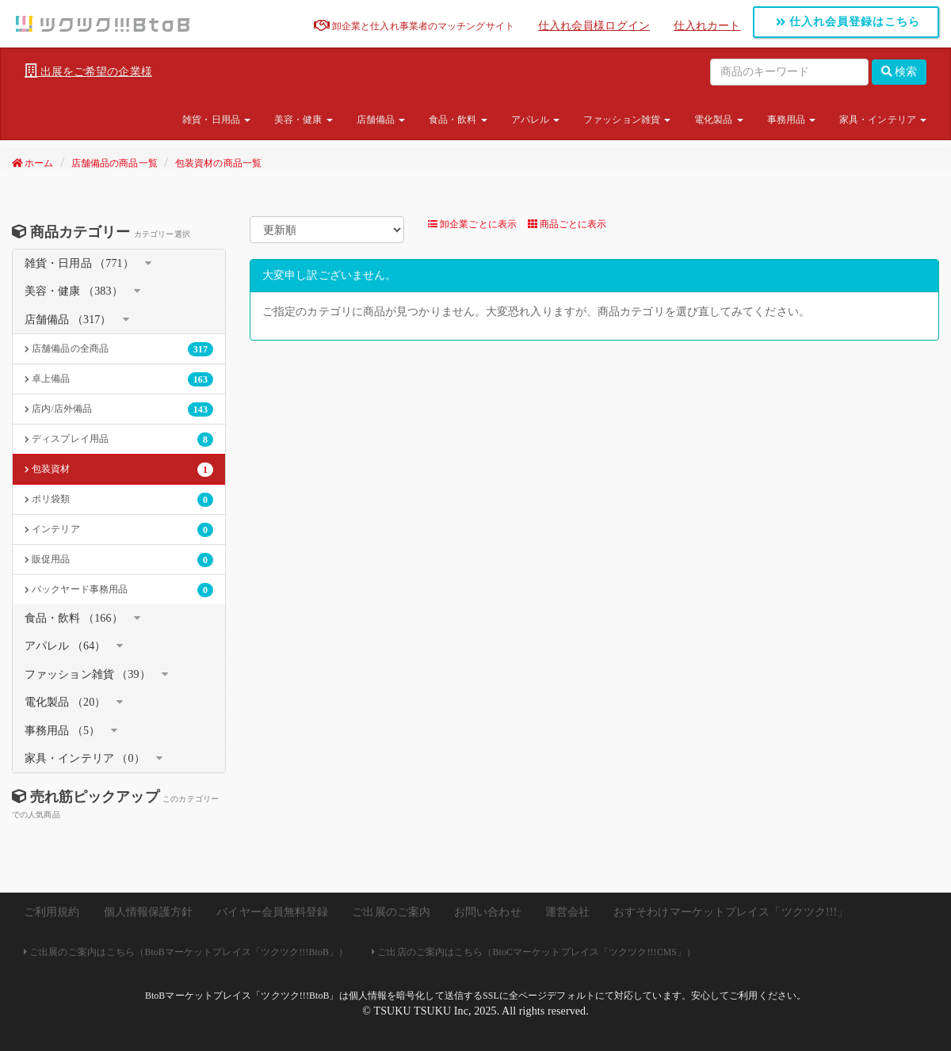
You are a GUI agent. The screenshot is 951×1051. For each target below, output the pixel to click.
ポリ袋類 (119, 500)
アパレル (535, 119)
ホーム (33, 163)
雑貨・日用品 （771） (79, 263)
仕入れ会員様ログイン (594, 26)
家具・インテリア (882, 119)
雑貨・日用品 (216, 119)
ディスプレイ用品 (119, 439)
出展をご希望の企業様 (88, 71)
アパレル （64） (65, 646)
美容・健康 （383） (74, 291)
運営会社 (567, 912)
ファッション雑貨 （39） (88, 674)
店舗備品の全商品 (119, 349)
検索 (899, 72)
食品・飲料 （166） (74, 618)
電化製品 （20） (65, 702)
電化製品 (718, 119)
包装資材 (119, 470)
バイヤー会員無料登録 (272, 912)
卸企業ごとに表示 (472, 224)
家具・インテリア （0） (85, 758)
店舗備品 (381, 119)
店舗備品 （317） (68, 320)
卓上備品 (119, 379)
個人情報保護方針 (148, 912)
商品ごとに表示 (567, 224)
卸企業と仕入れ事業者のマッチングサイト (414, 26)
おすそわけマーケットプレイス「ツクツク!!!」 (730, 912)
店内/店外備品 (119, 409)
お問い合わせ (487, 912)
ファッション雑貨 (626, 119)
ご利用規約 (52, 912)
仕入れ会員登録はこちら (848, 22)
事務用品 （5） (62, 731)
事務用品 (791, 119)
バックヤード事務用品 (119, 590)
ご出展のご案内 (391, 912)
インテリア (119, 530)
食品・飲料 (458, 119)
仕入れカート (707, 26)
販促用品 (119, 560)
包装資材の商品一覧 (218, 163)
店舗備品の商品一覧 (114, 163)
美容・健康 (303, 119)
